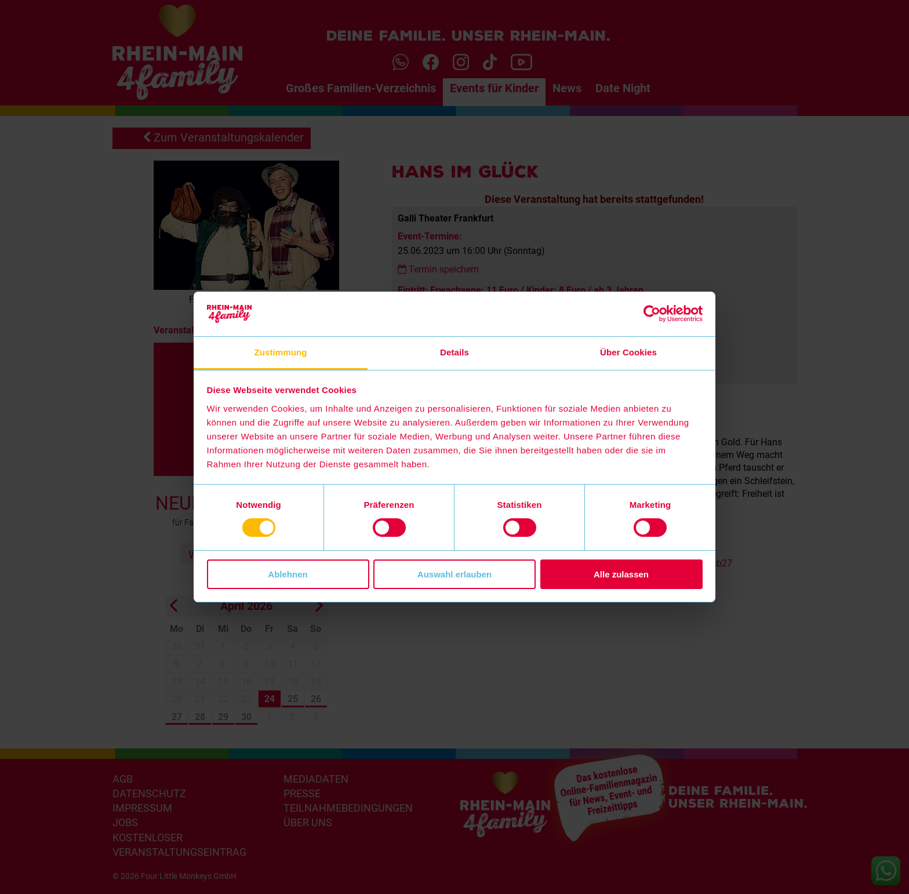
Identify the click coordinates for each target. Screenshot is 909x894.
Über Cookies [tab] (628, 352)
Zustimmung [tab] (280, 352)
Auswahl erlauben (454, 574)
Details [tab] (454, 352)
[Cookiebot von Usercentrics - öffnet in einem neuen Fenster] (652, 313)
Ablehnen (287, 574)
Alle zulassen (621, 574)
